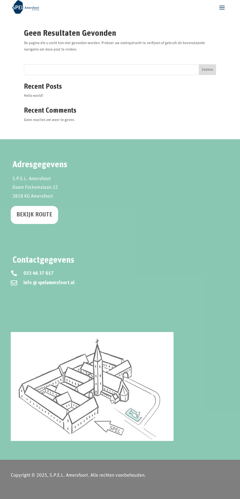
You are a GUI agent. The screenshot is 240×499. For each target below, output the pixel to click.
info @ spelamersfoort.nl (49, 282)
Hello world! (33, 96)
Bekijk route (34, 215)
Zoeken (207, 70)
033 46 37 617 (38, 273)
